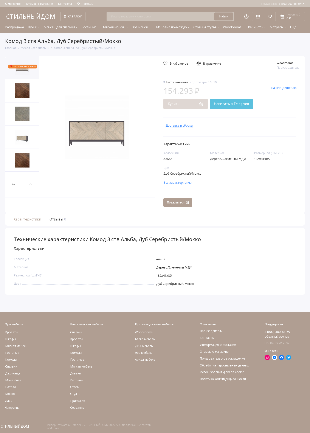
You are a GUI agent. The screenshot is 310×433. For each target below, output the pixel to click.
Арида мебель (145, 359)
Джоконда (12, 373)
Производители (211, 331)
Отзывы (57, 219)
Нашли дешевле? (284, 87)
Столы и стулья (206, 27)
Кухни (34, 27)
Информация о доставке (218, 345)
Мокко (10, 394)
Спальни (76, 332)
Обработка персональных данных (224, 365)
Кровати (11, 332)
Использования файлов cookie (222, 372)
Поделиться (178, 202)
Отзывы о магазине (39, 4)
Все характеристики (177, 182)
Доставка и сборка (179, 125)
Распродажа (14, 27)
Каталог (73, 16)
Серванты (77, 407)
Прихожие (77, 401)
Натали (10, 387)
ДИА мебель (144, 346)
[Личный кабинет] (246, 16)
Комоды (11, 359)
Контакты (65, 4)
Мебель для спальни (60, 27)
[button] (13, 184)
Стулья (75, 394)
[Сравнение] (258, 16)
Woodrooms (233, 27)
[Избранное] (270, 16)
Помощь (85, 4)
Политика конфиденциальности (223, 379)
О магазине (13, 4)
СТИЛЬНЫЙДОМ (30, 16)
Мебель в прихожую (172, 27)
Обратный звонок (277, 336)
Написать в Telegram (231, 103)
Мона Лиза (13, 380)
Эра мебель (142, 27)
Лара (8, 401)
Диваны (75, 373)
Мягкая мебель (115, 27)
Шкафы (10, 339)
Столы (74, 387)
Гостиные (90, 27)
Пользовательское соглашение (222, 358)
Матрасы (278, 27)
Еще (294, 27)
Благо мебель (145, 339)
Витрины (76, 380)
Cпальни (11, 366)
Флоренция (13, 407)
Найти (223, 16)
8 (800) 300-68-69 (282, 4)
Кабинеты (257, 27)
